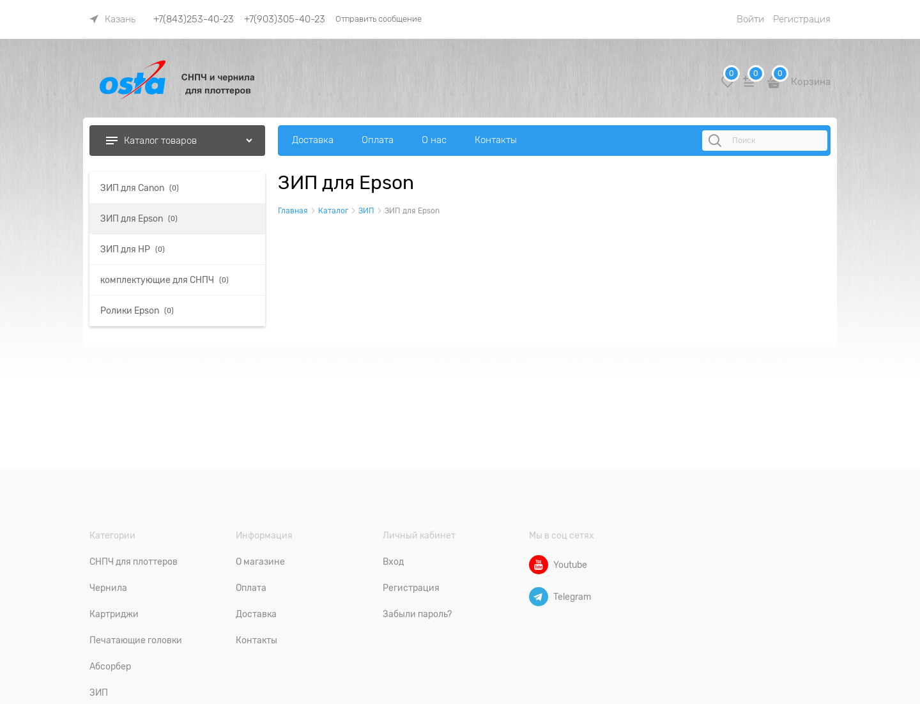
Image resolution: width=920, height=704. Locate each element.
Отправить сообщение (378, 19)
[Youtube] (538, 564)
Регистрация (802, 19)
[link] (112, 19)
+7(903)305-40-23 (284, 19)
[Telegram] (538, 596)
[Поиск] (717, 140)
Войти (750, 19)
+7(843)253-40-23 (193, 19)
